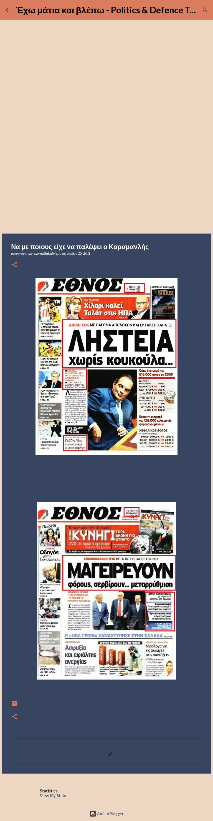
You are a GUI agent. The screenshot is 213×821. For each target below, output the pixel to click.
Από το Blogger (106, 813)
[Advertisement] (106, 190)
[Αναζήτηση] (205, 10)
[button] (14, 265)
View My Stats (53, 795)
